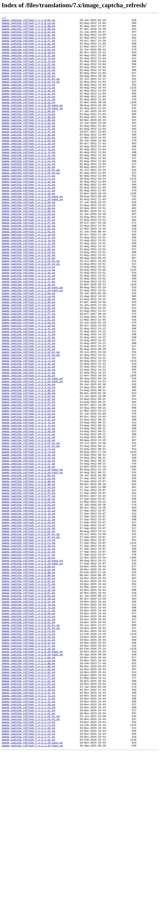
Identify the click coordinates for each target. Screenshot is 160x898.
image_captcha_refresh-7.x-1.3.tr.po (28, 444)
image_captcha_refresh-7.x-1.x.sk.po (28, 870)
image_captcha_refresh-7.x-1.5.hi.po (28, 599)
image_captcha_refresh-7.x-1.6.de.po (28, 687)
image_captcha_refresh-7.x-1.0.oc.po (28, 84)
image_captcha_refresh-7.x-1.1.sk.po (28, 215)
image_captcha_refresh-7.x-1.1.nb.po (28, 187)
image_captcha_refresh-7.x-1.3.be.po (28, 349)
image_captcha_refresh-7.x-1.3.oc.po (28, 412)
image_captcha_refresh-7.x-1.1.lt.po (28, 183)
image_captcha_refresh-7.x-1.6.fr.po (28, 701)
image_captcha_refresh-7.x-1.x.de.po (28, 796)
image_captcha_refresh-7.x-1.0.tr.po (28, 116)
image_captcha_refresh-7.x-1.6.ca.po (28, 680)
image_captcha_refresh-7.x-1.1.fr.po (28, 155)
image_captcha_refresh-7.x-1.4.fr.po (28, 483)
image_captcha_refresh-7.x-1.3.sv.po (28, 440)
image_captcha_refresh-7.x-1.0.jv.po (28, 70)
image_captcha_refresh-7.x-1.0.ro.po (28, 98)
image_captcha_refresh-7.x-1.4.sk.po (28, 543)
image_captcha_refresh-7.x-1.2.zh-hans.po (32, 342)
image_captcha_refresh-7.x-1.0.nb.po (28, 77)
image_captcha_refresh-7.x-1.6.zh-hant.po (32, 782)
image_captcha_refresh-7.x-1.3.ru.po (28, 430)
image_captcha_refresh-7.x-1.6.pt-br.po (31, 747)
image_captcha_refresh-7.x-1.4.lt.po (28, 511)
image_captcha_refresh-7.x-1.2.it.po (28, 282)
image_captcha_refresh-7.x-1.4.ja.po (28, 504)
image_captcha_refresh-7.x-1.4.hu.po (28, 493)
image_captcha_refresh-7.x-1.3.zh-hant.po (32, 454)
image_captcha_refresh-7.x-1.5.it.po (28, 610)
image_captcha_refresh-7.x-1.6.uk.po (28, 775)
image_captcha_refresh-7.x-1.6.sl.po (28, 765)
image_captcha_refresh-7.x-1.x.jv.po (28, 835)
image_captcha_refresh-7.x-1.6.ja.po (28, 722)
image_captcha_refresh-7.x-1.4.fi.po (28, 479)
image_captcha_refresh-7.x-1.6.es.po (28, 691)
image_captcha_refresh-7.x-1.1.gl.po (28, 158)
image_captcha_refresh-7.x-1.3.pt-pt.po (31, 423)
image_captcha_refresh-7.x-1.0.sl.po (28, 109)
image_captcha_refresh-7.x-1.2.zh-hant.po (32, 345)
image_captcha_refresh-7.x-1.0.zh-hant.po (32, 127)
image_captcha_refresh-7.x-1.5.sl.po (28, 655)
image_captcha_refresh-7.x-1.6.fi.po (28, 698)
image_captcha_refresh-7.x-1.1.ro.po (28, 208)
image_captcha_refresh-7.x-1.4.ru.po (28, 539)
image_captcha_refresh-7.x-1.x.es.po (28, 800)
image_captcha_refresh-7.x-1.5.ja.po (28, 613)
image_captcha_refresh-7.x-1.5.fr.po (28, 592)
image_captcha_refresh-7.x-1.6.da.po (28, 684)
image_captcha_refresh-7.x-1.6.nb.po (28, 733)
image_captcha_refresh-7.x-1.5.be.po (28, 567)
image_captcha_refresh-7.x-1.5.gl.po (28, 595)
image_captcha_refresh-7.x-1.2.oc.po (28, 303)
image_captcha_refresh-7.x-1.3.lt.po (28, 402)
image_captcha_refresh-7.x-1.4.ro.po (28, 536)
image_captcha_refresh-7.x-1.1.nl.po (28, 190)
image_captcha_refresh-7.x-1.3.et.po (28, 366)
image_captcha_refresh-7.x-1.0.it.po (28, 63)
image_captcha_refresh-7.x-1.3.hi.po (28, 380)
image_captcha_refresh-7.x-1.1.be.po (28, 130)
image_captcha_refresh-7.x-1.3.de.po (28, 359)
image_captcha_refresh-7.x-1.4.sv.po (28, 550)
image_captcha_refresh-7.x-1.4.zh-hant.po (32, 564)
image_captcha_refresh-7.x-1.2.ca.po (28, 243)
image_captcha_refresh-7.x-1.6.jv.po (28, 726)
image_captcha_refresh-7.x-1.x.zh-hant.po (32, 891)
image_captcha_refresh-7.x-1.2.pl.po (28, 306)
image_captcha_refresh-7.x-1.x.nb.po (28, 842)
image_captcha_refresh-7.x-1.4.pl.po (28, 525)
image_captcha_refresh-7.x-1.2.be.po (28, 239)
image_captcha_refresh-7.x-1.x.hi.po (28, 817)
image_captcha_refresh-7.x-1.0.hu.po (28, 56)
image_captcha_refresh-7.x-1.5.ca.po (28, 571)
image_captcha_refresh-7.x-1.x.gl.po (28, 814)
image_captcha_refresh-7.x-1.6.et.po (28, 694)
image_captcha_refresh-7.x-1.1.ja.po (28, 176)
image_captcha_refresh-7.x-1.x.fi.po (28, 807)
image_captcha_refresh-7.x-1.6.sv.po (28, 768)
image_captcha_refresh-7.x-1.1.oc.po (28, 194)
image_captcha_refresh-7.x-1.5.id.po (28, 606)
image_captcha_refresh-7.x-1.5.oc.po (28, 631)
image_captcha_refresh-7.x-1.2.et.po (28, 257)
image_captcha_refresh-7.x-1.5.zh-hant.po (32, 673)
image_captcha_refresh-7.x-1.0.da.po (28, 28)
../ (4, 17)
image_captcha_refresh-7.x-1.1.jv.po (28, 180)
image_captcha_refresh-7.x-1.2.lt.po (28, 292)
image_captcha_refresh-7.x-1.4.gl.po (28, 486)
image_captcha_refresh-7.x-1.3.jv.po (28, 398)
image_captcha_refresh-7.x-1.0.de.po (28, 31)
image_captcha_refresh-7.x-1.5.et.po (28, 585)
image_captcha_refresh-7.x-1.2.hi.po (28, 271)
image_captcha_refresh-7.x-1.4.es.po (28, 472)
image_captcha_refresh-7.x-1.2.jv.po (28, 289)
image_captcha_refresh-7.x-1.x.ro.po (28, 863)
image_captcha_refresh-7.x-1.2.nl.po (28, 299)
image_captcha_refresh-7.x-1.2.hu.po (28, 275)
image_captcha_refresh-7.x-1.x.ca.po (28, 789)
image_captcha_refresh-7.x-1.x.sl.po (28, 874)
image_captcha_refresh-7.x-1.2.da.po (28, 246)
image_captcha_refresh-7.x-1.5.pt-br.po (31, 638)
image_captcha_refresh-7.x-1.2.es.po (28, 254)
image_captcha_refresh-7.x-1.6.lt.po (28, 729)
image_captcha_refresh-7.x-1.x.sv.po (28, 877)
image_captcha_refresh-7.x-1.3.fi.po (28, 370)
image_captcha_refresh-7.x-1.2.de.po (28, 250)
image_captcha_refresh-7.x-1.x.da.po (28, 793)
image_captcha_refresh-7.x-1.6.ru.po (28, 758)
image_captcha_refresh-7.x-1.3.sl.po (28, 437)
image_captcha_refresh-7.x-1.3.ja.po (28, 395)
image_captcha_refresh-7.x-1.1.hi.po (28, 162)
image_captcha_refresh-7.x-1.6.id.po (28, 715)
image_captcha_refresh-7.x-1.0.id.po (28, 60)
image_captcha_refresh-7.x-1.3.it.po (28, 391)
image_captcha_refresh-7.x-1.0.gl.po (28, 49)
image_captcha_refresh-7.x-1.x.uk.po (28, 884)
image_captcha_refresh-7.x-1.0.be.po (28, 21)
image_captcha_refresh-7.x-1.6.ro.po (28, 754)
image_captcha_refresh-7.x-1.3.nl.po (28, 409)
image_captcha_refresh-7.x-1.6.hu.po (28, 712)
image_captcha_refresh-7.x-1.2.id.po (28, 278)
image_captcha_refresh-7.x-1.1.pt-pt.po (31, 204)
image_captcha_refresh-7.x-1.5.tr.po (28, 662)
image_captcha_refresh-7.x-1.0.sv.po (28, 113)
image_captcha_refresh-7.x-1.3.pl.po (28, 416)
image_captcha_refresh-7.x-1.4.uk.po (28, 557)
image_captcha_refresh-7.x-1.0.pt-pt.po (31, 95)
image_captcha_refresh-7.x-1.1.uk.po (28, 229)
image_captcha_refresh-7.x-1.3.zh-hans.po (32, 451)
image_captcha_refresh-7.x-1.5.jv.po (28, 617)
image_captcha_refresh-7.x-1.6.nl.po (28, 736)
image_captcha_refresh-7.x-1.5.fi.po (28, 588)
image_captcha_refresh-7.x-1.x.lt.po (28, 839)
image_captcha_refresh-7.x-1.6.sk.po (28, 761)
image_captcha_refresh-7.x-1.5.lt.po (28, 620)
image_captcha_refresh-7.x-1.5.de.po (28, 578)
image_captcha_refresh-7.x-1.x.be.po (28, 786)
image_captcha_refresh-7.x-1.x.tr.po (28, 881)
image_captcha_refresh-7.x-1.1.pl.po (28, 197)
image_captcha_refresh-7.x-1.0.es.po (28, 35)
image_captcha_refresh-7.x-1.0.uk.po (28, 120)
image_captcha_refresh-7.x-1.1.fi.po (28, 151)
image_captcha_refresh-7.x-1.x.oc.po (28, 849)
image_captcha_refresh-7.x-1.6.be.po (28, 676)
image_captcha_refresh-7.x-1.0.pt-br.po (31, 91)
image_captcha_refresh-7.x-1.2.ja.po (28, 285)
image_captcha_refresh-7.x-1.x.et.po (28, 803)
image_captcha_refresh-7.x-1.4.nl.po (28, 518)
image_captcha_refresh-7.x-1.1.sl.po (28, 218)
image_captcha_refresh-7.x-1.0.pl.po (28, 88)
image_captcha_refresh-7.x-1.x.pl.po (28, 853)
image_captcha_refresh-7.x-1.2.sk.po (28, 324)
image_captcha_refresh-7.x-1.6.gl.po (28, 705)
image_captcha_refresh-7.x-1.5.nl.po (28, 627)
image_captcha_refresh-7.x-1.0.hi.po (28, 53)
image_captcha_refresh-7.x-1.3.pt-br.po (31, 419)
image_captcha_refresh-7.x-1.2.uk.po (28, 338)
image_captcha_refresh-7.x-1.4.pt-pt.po (31, 532)
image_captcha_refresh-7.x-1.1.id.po (28, 169)
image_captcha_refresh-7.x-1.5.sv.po (28, 659)
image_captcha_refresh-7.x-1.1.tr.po (28, 225)
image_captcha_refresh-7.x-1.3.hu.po (28, 384)
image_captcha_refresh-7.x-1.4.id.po (28, 497)
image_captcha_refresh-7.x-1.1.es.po (28, 144)
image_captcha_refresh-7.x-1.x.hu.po (28, 821)
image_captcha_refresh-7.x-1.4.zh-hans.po (32, 560)
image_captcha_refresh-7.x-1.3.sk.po (28, 433)
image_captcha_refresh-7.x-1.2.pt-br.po (31, 310)
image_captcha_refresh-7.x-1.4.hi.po (28, 490)
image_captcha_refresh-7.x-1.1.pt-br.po (31, 201)
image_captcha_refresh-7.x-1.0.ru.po (28, 102)
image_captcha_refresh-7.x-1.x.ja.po (28, 832)
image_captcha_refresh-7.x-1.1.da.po (28, 137)
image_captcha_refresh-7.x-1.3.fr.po (28, 373)
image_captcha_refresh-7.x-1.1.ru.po (28, 211)
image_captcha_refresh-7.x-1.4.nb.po (28, 514)
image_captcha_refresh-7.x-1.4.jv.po (28, 507)
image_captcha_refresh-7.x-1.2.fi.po (28, 261)
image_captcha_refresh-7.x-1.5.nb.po (28, 624)
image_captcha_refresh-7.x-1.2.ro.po (28, 317)
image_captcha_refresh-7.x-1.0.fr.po (28, 46)
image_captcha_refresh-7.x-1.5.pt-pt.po (31, 641)
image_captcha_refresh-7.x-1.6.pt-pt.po (31, 751)
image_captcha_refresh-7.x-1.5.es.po (28, 581)
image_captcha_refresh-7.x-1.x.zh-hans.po (32, 888)
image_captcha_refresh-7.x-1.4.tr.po (28, 553)
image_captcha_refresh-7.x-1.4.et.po (28, 476)
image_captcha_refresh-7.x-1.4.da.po (28, 465)
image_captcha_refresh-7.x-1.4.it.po (28, 500)
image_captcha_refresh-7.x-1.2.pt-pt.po (31, 313)
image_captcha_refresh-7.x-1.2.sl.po (28, 328)
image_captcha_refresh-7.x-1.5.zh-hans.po (32, 669)
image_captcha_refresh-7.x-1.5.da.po (28, 574)
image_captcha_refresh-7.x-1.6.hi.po (28, 708)
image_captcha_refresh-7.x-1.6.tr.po (28, 772)
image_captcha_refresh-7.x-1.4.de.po (28, 469)
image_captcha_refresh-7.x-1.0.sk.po (28, 106)
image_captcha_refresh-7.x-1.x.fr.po (28, 810)
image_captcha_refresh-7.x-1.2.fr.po (28, 264)
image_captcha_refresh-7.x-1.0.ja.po (28, 67)
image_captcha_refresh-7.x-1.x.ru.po (28, 867)
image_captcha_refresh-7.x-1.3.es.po (28, 363)
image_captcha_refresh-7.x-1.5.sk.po (28, 652)
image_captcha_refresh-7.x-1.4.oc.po (28, 521)
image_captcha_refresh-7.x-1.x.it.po (28, 828)
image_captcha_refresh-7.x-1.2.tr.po (28, 335)
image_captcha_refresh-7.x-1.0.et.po (28, 39)
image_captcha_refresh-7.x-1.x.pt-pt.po (31, 860)
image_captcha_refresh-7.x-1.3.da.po (28, 356)
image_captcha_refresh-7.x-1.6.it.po (28, 719)
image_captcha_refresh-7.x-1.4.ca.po (28, 461)
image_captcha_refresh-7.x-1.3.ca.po (28, 352)
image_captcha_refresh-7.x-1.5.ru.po (28, 648)
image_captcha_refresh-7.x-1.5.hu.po (28, 602)
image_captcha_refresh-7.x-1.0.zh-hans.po (32, 123)
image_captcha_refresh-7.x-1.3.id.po (28, 387)
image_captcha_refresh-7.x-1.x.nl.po (28, 846)
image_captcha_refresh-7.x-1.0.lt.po (28, 74)
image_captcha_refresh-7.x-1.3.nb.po (28, 405)
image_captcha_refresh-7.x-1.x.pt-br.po (31, 856)
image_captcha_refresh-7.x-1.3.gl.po (28, 377)
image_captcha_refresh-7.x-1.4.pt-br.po (31, 528)
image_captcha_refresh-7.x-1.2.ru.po (28, 321)
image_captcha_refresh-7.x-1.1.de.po (28, 141)
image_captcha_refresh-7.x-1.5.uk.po (28, 666)
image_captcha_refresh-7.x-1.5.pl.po (28, 634)
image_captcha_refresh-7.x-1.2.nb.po (28, 296)
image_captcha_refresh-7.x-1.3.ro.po (28, 426)
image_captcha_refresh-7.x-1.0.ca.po (28, 24)
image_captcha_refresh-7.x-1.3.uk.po (28, 447)
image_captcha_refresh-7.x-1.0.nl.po (28, 81)
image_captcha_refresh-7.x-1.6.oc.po (28, 740)
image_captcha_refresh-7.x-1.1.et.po (28, 148)
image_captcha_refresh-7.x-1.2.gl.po (28, 268)
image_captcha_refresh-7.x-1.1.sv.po (28, 222)
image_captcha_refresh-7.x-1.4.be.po (28, 458)
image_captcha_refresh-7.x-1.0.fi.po (28, 42)
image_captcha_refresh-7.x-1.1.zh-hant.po (32, 236)
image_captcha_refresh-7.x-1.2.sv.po (28, 331)
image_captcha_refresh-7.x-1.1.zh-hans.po (32, 232)
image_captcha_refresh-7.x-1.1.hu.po (28, 165)
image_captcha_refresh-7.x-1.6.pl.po (28, 743)
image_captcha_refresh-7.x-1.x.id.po (28, 825)
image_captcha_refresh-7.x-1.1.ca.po (28, 134)
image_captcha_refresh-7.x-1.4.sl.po (28, 546)
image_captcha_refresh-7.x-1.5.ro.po (28, 645)
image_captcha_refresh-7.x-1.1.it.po (28, 172)
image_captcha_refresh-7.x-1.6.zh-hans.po (32, 779)
